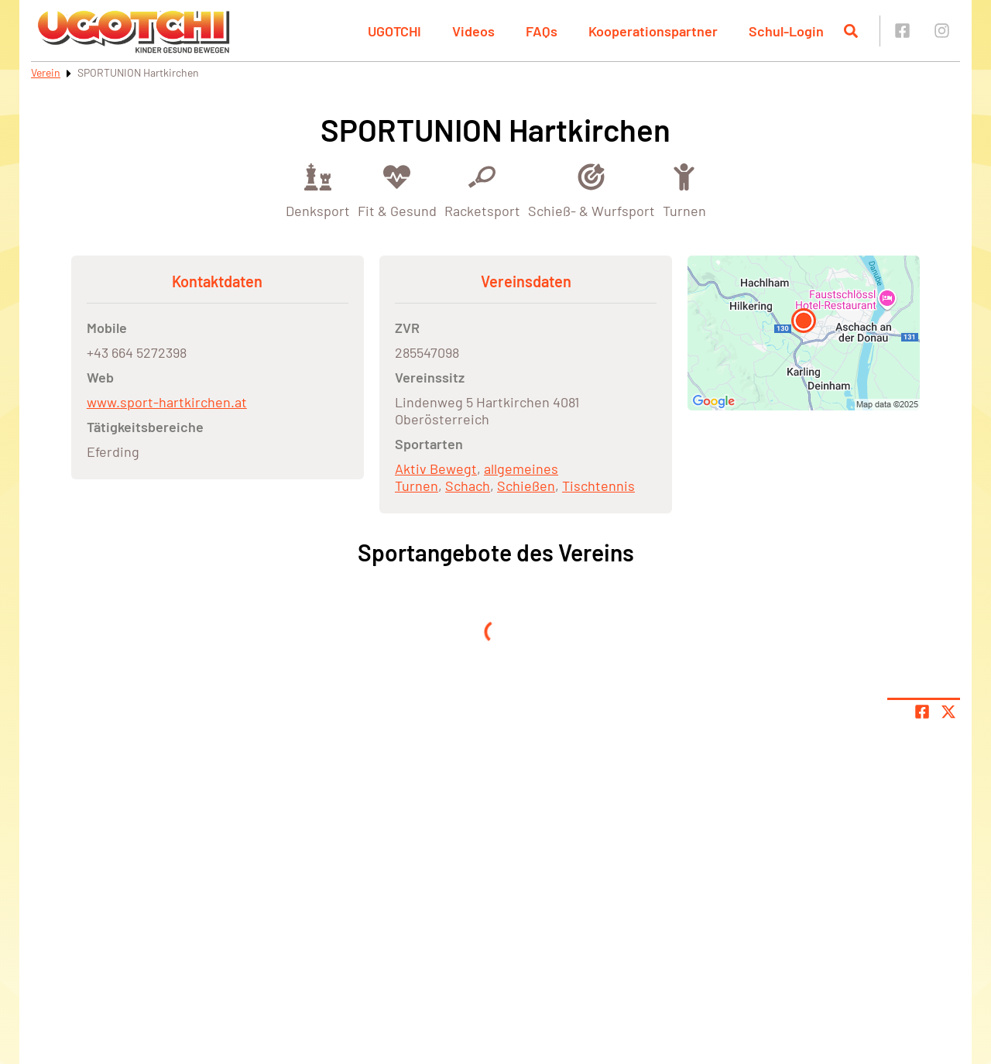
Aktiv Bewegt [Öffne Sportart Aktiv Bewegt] (436, 468)
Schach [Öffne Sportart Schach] (467, 485)
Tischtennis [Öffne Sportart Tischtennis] (598, 485)
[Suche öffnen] (851, 31)
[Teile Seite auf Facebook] (922, 711)
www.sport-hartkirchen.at (167, 401)
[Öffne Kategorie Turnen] (684, 189)
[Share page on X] (948, 711)
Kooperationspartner (653, 30)
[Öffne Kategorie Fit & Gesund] (397, 189)
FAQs (541, 30)
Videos (473, 30)
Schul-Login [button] (786, 30)
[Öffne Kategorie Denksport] (318, 189)
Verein (45, 72)
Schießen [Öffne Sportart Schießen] (526, 485)
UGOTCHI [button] (394, 30)
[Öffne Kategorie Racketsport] (482, 189)
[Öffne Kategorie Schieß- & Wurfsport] (591, 189)
